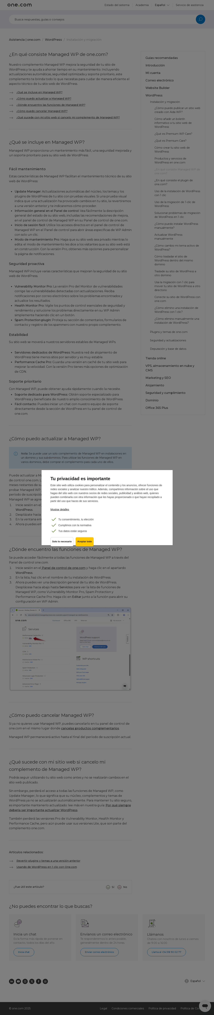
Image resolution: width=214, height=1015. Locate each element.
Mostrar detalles (60, 509)
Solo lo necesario (62, 542)
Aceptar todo (85, 542)
